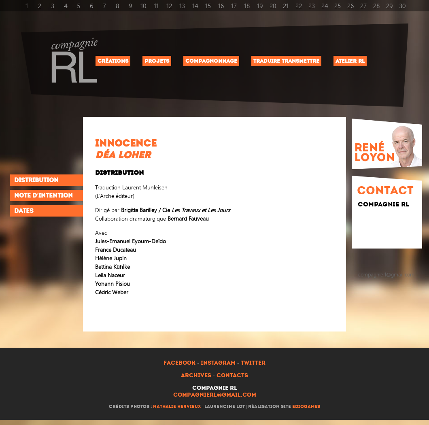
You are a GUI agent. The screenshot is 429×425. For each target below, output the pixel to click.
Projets (156, 61)
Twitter (253, 362)
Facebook (179, 362)
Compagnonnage (211, 61)
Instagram (218, 362)
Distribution (36, 180)
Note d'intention (43, 195)
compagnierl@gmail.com (214, 394)
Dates (24, 211)
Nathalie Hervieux (177, 406)
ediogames (306, 406)
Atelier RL (350, 61)
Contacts (232, 375)
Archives (196, 375)
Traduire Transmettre (286, 61)
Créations (113, 61)
